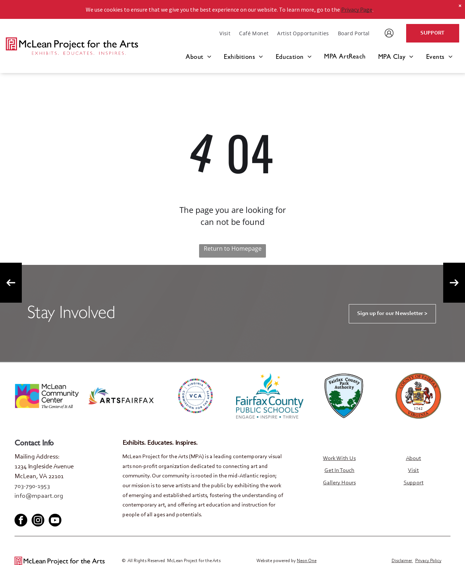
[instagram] (38, 520)
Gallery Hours (339, 483)
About (413, 458)
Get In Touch (339, 470)
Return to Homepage (233, 249)
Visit (413, 470)
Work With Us (339, 458)
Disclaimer (402, 560)
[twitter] (32, 507)
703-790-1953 (32, 486)
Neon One (306, 560)
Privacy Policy (428, 560)
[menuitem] (225, 33)
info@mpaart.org (39, 496)
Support (414, 483)
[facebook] (20, 507)
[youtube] (44, 507)
